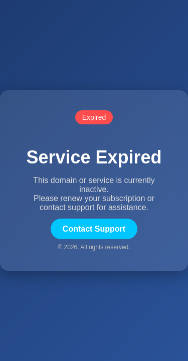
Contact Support (94, 229)
